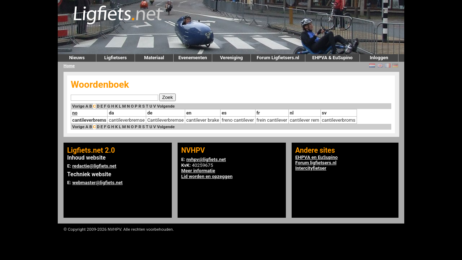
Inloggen (379, 57)
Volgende (166, 106)
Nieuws (76, 57)
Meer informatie (198, 170)
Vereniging (231, 57)
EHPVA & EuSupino (332, 57)
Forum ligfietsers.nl (315, 162)
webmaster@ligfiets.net (97, 182)
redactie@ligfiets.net (94, 166)
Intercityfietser (310, 168)
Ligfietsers (115, 57)
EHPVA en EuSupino (316, 157)
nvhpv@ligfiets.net (206, 159)
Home (69, 65)
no (75, 113)
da (111, 113)
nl (292, 113)
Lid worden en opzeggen (206, 176)
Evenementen (192, 57)
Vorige (78, 106)
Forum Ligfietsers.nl (278, 57)
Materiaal (154, 57)
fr (258, 113)
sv (324, 113)
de (149, 113)
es (224, 113)
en (188, 113)
